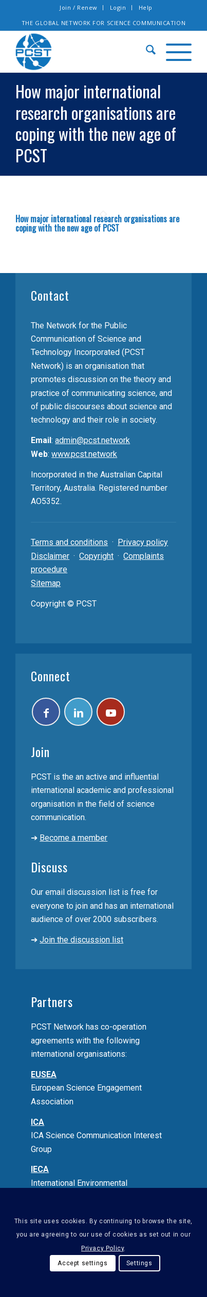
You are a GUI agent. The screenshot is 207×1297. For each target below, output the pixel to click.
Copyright (96, 556)
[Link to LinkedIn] (78, 712)
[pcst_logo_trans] (85, 51)
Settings (139, 1263)
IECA (40, 1169)
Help (146, 7)
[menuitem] (78, 7)
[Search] (146, 51)
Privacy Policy (102, 1248)
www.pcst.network (84, 454)
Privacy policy (143, 542)
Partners (52, 1001)
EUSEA (44, 1074)
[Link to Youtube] (111, 712)
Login (118, 7)
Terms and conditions (69, 542)
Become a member (73, 838)
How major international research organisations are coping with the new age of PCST (97, 223)
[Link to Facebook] (46, 712)
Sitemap (46, 583)
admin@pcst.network (92, 440)
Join (40, 751)
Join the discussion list (81, 940)
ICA (37, 1122)
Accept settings (82, 1263)
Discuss (49, 866)
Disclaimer (50, 556)
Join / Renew (79, 7)
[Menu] (174, 51)
